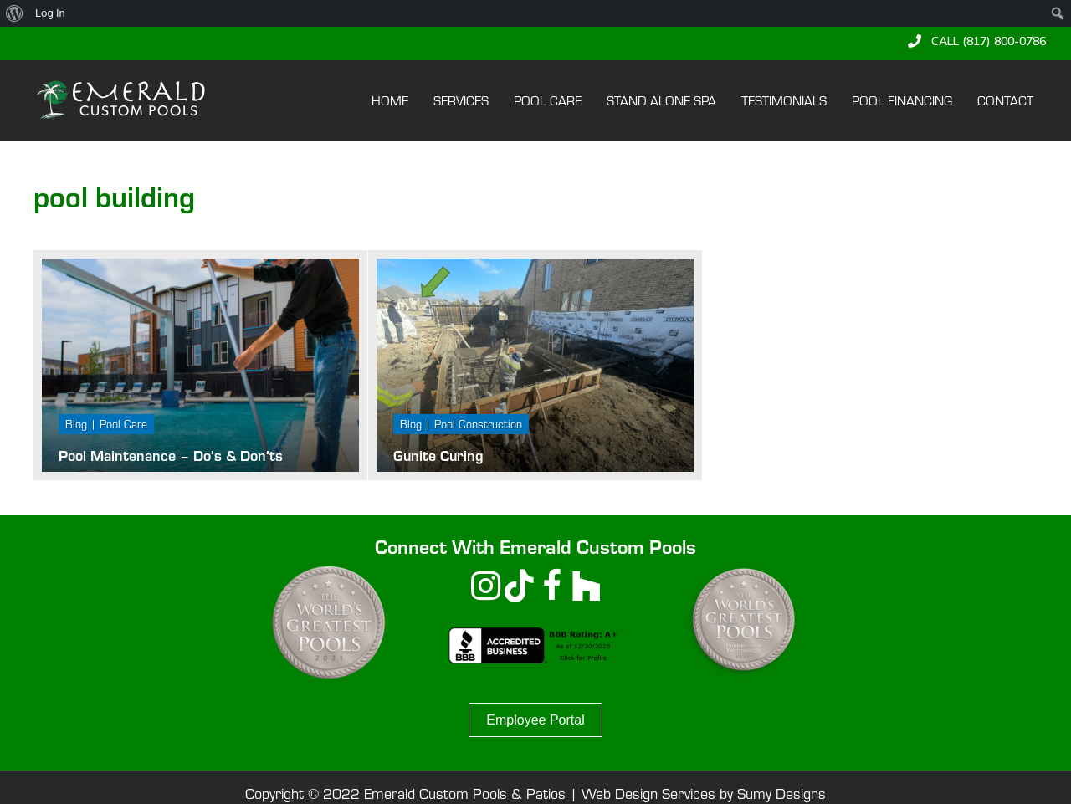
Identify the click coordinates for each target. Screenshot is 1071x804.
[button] (976, 41)
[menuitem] (14, 13)
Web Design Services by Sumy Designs (704, 792)
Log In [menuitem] (50, 13)
